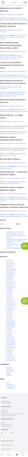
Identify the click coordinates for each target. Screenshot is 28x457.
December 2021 (11, 322)
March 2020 (10, 356)
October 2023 (10, 285)
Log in (8, 382)
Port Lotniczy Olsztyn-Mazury (8, 415)
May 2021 (9, 333)
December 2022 (11, 303)
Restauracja (3, 58)
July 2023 (9, 290)
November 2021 (11, 324)
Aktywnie (9, 368)
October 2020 (10, 346)
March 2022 (10, 319)
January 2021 (10, 340)
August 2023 (10, 289)
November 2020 (11, 344)
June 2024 (10, 278)
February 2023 (11, 299)
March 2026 (10, 262)
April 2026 (9, 260)
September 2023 (11, 287)
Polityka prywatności (6, 445)
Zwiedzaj (7, 35)
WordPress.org (10, 388)
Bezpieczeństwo (5, 412)
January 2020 (10, 358)
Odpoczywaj (10, 371)
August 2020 (10, 349)
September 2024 (11, 274)
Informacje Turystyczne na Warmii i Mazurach (11, 413)
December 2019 (11, 360)
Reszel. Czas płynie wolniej (14, 248)
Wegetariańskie (14, 20)
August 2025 (10, 265)
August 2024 (10, 276)
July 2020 (9, 351)
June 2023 (10, 292)
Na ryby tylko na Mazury (10, 159)
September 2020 (11, 347)
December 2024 (11, 269)
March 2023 (10, 297)
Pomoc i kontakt (6, 449)
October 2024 (10, 272)
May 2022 (9, 315)
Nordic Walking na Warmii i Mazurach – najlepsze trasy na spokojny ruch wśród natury (17, 240)
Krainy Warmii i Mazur (6, 403)
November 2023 (11, 283)
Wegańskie (3, 133)
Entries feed (10, 384)
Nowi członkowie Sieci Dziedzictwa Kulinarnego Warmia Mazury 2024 (10, 45)
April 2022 (9, 317)
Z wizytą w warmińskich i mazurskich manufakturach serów (12, 65)
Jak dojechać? (4, 410)
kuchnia (2, 37)
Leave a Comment (23, 20)
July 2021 (9, 330)
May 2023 (9, 294)
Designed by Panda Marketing (7, 454)
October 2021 (10, 326)
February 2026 (11, 264)
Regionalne (3, 20)
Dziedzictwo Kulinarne (19, 18)
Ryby (8, 20)
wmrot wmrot (19, 14)
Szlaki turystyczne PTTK (6, 424)
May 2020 (9, 355)
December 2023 (11, 281)
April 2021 (9, 335)
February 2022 (11, 321)
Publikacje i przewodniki (6, 426)
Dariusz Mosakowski (20, 51)
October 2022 (10, 306)
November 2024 (11, 271)
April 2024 (9, 280)
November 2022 (11, 305)
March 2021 (10, 337)
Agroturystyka (17, 55)
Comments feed (11, 386)
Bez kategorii (10, 369)
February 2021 (11, 338)
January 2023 (10, 301)
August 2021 (10, 328)
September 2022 (11, 308)
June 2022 (10, 313)
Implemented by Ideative (21, 454)
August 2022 (10, 310)
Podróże (11, 37)
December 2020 (11, 342)
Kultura (7, 37)
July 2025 (9, 267)
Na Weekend (8, 77)
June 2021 (10, 331)
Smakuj (7, 18)
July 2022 (9, 312)
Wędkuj (2, 422)
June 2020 (10, 353)
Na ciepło (7, 94)
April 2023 (9, 296)
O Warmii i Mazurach (5, 401)
